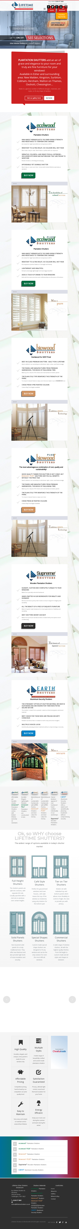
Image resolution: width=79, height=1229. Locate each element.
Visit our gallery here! (34, 98)
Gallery (53, 1194)
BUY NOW (49, 98)
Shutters (37, 1198)
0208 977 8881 (59, 1)
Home (53, 1189)
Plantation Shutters (29, 1143)
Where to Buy (55, 1196)
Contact (53, 1199)
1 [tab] (39, 219)
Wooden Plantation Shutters (32, 1165)
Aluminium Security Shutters (31, 1170)
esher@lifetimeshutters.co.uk (20, 1204)
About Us (54, 1191)
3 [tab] (71, 46)
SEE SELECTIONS (40, 38)
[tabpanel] (39, 24)
